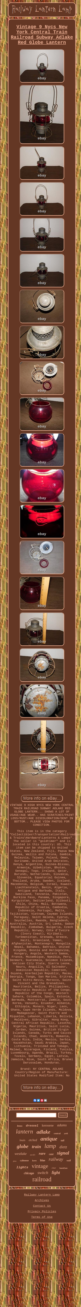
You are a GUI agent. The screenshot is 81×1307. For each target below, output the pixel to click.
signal (63, 1153)
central (57, 1133)
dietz (63, 1147)
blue (42, 1160)
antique (48, 1139)
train (36, 1146)
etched (33, 1140)
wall (69, 1160)
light (56, 1172)
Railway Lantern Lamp (42, 1194)
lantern (24, 1131)
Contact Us (42, 1206)
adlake (43, 1132)
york (66, 1133)
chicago (29, 1173)
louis (22, 1140)
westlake (21, 1154)
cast (51, 1154)
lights (22, 1167)
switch (43, 1172)
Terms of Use (42, 1217)
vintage (40, 1166)
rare (42, 1153)
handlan (64, 1168)
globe (22, 1146)
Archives (42, 1200)
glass (14, 1161)
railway (56, 1159)
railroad (41, 1179)
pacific (32, 1155)
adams (62, 1125)
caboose (24, 1160)
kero (34, 1160)
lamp (50, 1146)
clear (54, 1168)
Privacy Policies (42, 1211)
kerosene (48, 1125)
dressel (32, 1125)
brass (19, 1126)
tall (62, 1140)
